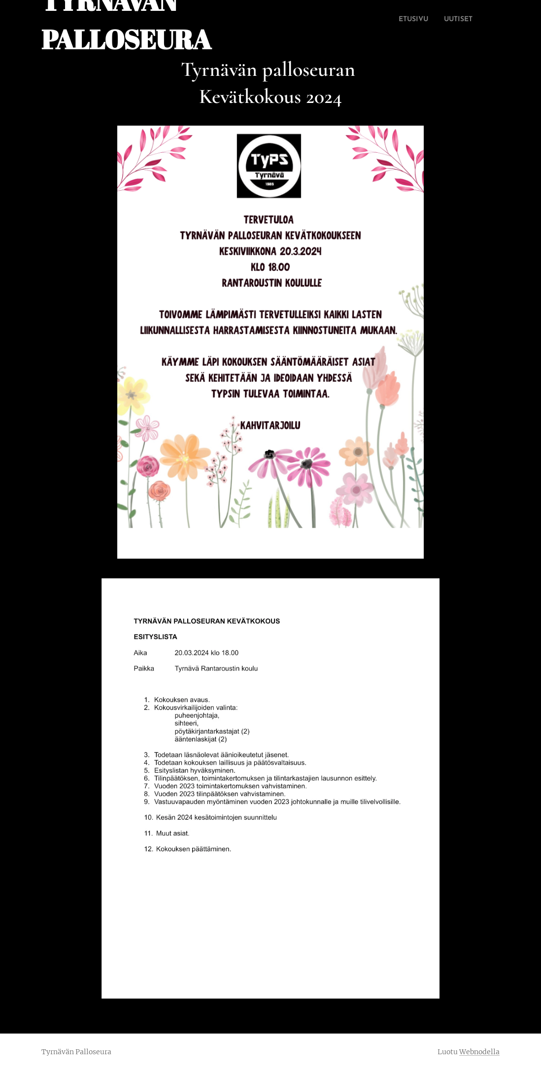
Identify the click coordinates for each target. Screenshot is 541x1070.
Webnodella (479, 1051)
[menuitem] (392, 20)
